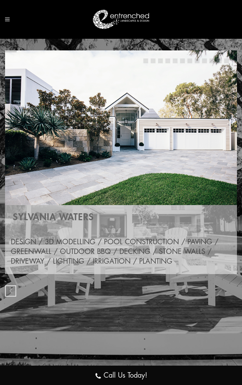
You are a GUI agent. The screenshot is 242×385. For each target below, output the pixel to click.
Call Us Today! (121, 376)
